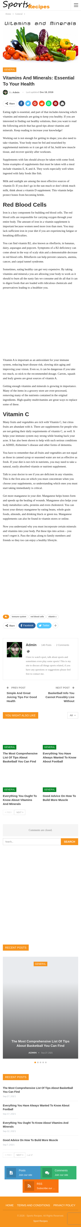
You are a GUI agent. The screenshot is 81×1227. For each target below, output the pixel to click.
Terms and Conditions (33, 1205)
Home (10, 1205)
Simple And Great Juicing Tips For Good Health (22, 697)
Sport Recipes (40, 1221)
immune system (19, 617)
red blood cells (37, 617)
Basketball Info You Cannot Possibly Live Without (59, 697)
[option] (40, 1008)
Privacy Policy (64, 1205)
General (9, 69)
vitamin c (52, 617)
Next (19, 812)
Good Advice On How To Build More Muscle (30, 1140)
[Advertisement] (40, 323)
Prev (8, 812)
